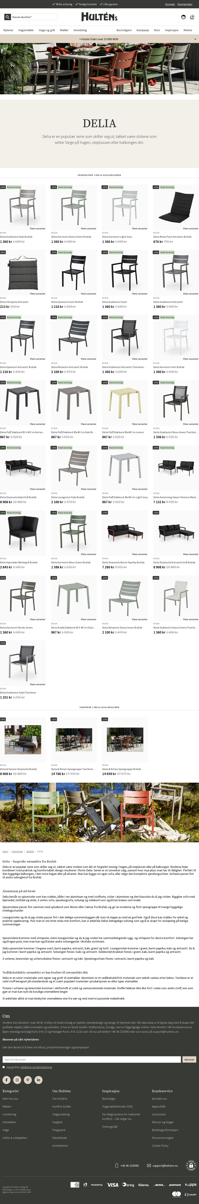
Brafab (30, 851)
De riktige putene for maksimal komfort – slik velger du (121, 1116)
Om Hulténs (59, 1098)
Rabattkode (59, 1138)
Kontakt (170, 4)
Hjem (5, 851)
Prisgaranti (59, 1130)
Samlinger (17, 851)
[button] (99, 91)
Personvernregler (163, 1138)
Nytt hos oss (10, 1098)
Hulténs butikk (61, 1106)
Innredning (9, 1114)
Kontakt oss (159, 1098)
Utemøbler (9, 1122)
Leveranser (159, 1114)
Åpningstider (185, 4)
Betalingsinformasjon (165, 1130)
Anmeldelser (60, 1146)
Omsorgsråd (110, 1126)
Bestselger (109, 1098)
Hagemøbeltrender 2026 (117, 1106)
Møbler (6, 1106)
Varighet (57, 1122)
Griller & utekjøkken (14, 1138)
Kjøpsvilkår (159, 1106)
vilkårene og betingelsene (36, 1067)
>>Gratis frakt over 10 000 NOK (98, 39)
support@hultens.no (165, 1032)
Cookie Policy (160, 1146)
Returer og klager (163, 1122)
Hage (5, 1130)
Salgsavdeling (61, 1114)
